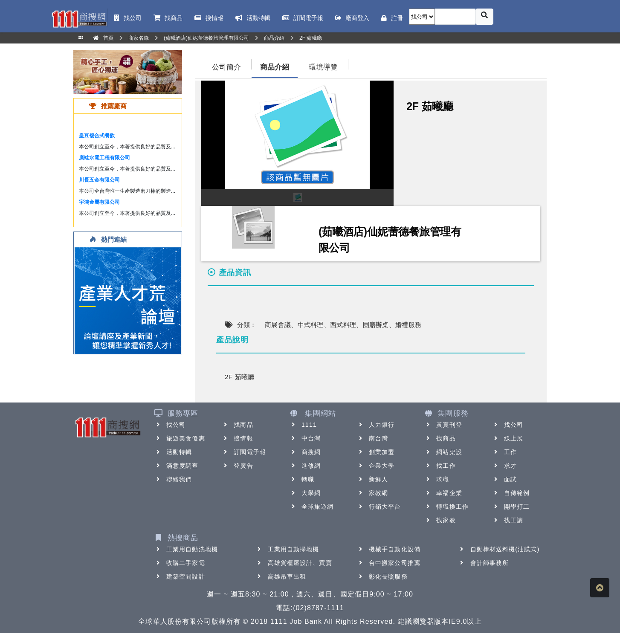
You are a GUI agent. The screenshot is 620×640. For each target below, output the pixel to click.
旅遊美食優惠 (179, 438)
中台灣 (305, 438)
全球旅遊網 (312, 506)
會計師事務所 (483, 562)
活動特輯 (173, 452)
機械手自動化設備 (388, 549)
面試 (504, 479)
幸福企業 (443, 492)
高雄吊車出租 (281, 576)
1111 (303, 424)
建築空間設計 (179, 576)
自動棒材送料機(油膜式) (499, 549)
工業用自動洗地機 (186, 549)
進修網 (305, 465)
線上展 (507, 438)
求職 (436, 479)
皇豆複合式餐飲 (97, 136)
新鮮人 (372, 479)
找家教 (439, 520)
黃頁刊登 (443, 424)
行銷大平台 (379, 506)
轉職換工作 (446, 506)
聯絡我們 (173, 479)
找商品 (237, 424)
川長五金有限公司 (99, 180)
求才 (504, 465)
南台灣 (372, 438)
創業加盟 (375, 452)
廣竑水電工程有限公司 (104, 158)
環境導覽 (323, 67)
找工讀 (507, 520)
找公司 (169, 424)
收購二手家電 (179, 562)
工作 (504, 452)
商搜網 (305, 452)
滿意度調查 (176, 465)
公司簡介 (226, 67)
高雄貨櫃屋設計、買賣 (294, 562)
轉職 (302, 479)
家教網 (372, 492)
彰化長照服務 (382, 576)
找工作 (439, 465)
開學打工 (511, 506)
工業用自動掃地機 (287, 549)
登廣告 (237, 465)
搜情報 (237, 438)
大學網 (305, 492)
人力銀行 (375, 424)
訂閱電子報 (244, 452)
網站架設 (443, 452)
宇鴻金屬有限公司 (99, 202)
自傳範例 (511, 492)
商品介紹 (274, 67)
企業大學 (375, 465)
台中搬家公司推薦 (388, 562)
